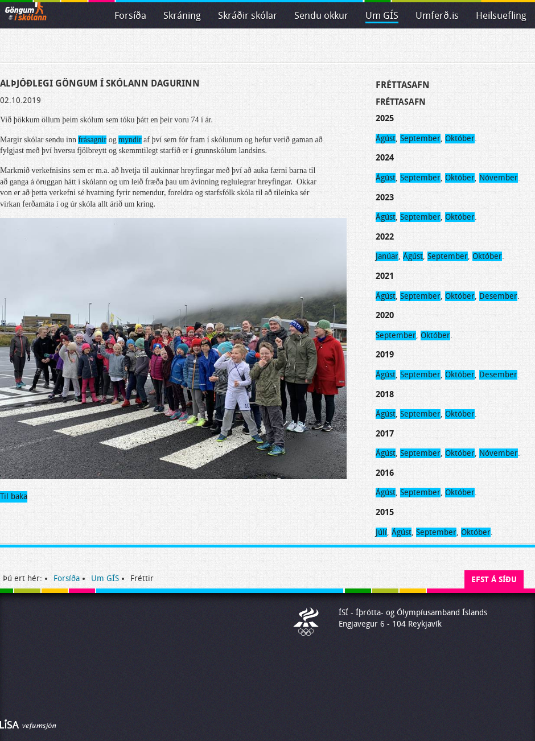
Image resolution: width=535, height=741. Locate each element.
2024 (385, 158)
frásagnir (92, 139)
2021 (385, 276)
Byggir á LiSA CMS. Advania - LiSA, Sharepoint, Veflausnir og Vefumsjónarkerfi (28, 724)
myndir (129, 139)
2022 (385, 237)
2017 (385, 434)
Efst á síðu (494, 579)
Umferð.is (437, 15)
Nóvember (498, 178)
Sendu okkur (321, 15)
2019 (385, 354)
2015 (385, 512)
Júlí (381, 532)
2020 (385, 315)
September (420, 138)
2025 (385, 118)
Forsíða (130, 15)
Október (460, 138)
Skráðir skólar (247, 15)
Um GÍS (381, 15)
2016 (385, 473)
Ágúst (386, 138)
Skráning (182, 15)
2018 (385, 394)
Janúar (387, 256)
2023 (385, 197)
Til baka (13, 496)
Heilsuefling (501, 15)
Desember (498, 296)
